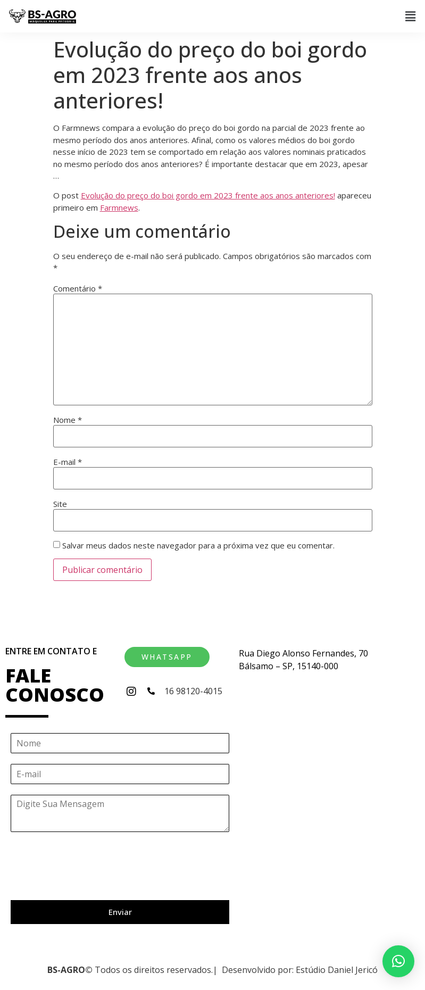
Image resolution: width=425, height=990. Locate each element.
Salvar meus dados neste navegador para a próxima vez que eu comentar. (198, 546)
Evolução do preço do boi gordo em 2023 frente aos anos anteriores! (208, 195)
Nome (67, 420)
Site (60, 504)
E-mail (67, 462)
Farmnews (119, 207)
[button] (411, 16)
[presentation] (91, 882)
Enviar (120, 911)
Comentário (77, 289)
